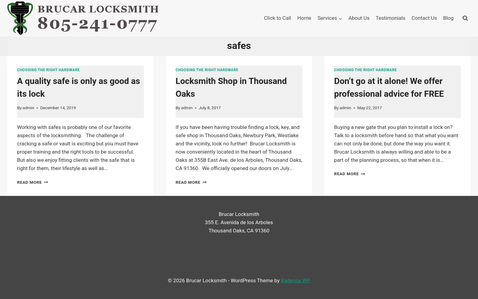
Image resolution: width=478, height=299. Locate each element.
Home (304, 18)
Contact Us (424, 18)
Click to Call (277, 18)
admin (28, 107)
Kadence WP (295, 280)
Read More (32, 182)
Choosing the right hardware (48, 70)
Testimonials (390, 18)
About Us (358, 18)
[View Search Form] (465, 18)
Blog (448, 18)
